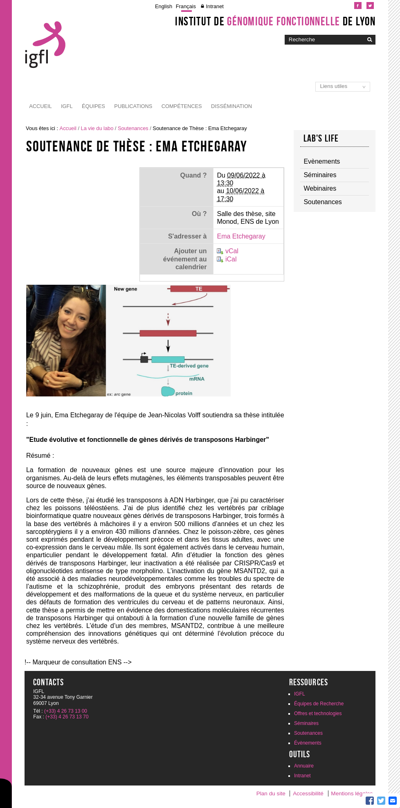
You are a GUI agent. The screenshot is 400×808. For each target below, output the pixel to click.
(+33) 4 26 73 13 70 (66, 717)
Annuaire (304, 766)
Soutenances (133, 128)
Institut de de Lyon (275, 21)
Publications (133, 106)
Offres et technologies (318, 713)
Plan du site (270, 793)
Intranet (214, 6)
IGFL (66, 106)
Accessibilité (308, 793)
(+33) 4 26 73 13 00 (65, 711)
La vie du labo (97, 128)
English (163, 6)
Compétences (182, 106)
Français (186, 6)
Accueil (40, 106)
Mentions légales (352, 793)
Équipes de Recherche (319, 704)
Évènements (307, 743)
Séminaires (306, 723)
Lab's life (321, 138)
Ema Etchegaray (241, 236)
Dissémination (231, 106)
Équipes (93, 106)
